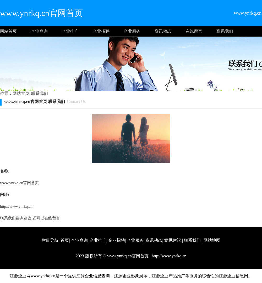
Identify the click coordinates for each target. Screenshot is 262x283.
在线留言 (193, 31)
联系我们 (224, 31)
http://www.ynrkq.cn (16, 206)
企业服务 (132, 31)
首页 (65, 240)
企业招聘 (101, 31)
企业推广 (70, 31)
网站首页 (8, 31)
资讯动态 (163, 31)
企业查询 (39, 31)
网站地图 (212, 240)
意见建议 (172, 240)
